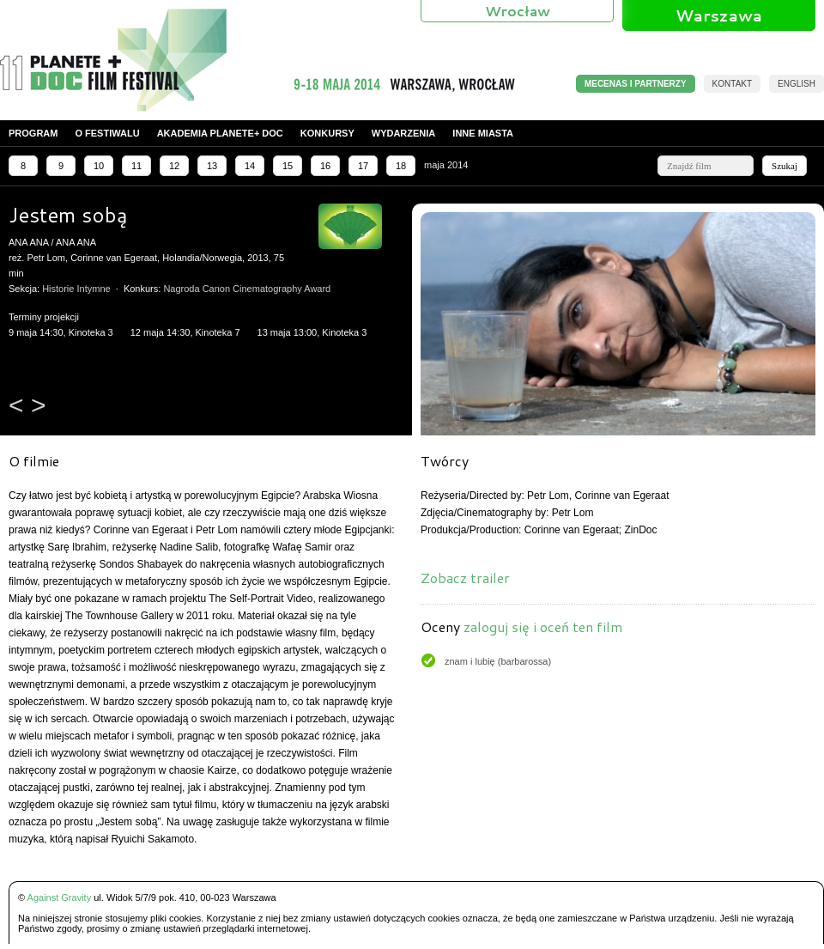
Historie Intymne (76, 288)
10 (99, 166)
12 (174, 166)
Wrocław (517, 11)
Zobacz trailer (465, 577)
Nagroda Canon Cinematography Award (246, 288)
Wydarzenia (404, 133)
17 (363, 166)
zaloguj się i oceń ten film (543, 626)
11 (136, 166)
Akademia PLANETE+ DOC (220, 133)
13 (212, 166)
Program (33, 133)
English (796, 83)
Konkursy (327, 133)
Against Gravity (59, 897)
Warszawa (719, 15)
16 (325, 166)
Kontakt (732, 83)
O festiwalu (107, 133)
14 (250, 166)
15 (287, 166)
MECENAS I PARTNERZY (636, 83)
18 (401, 166)
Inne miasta (482, 133)
